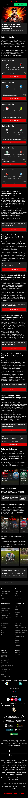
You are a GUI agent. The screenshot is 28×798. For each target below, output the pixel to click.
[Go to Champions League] (14, 498)
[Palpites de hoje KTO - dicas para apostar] (14, 20)
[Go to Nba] (23, 498)
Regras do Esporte (6, 663)
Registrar (20, 4)
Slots (16, 593)
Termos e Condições (20, 627)
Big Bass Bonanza (6, 617)
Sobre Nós (18, 625)
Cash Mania (4, 615)
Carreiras (17, 642)
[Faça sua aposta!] (14, 444)
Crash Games (19, 596)
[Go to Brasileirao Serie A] (5, 498)
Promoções (4, 598)
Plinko (3, 635)
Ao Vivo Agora (5, 593)
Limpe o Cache (5, 676)
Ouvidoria (4, 671)
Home (2, 582)
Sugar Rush (4, 610)
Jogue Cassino (19, 591)
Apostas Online (5, 591)
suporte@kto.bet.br (7, 786)
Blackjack (17, 612)
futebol (12, 46)
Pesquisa (17, 645)
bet (26, 50)
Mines (3, 632)
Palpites (3, 596)
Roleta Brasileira (19, 617)
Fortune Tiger (5, 606)
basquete (17, 46)
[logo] (14, 2)
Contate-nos (4, 652)
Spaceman (4, 627)
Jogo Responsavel (6, 669)
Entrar (7, 4)
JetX (2, 630)
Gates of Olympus (6, 613)
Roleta (16, 609)
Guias (2, 674)
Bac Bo (17, 614)
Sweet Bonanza (5, 608)
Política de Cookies (20, 632)
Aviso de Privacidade (21, 630)
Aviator (3, 625)
